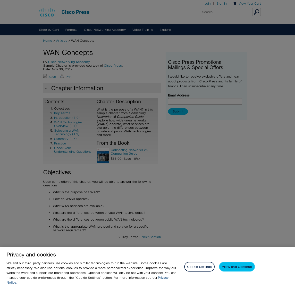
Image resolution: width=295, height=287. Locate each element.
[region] (147, 267)
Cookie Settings (199, 267)
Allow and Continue (237, 267)
